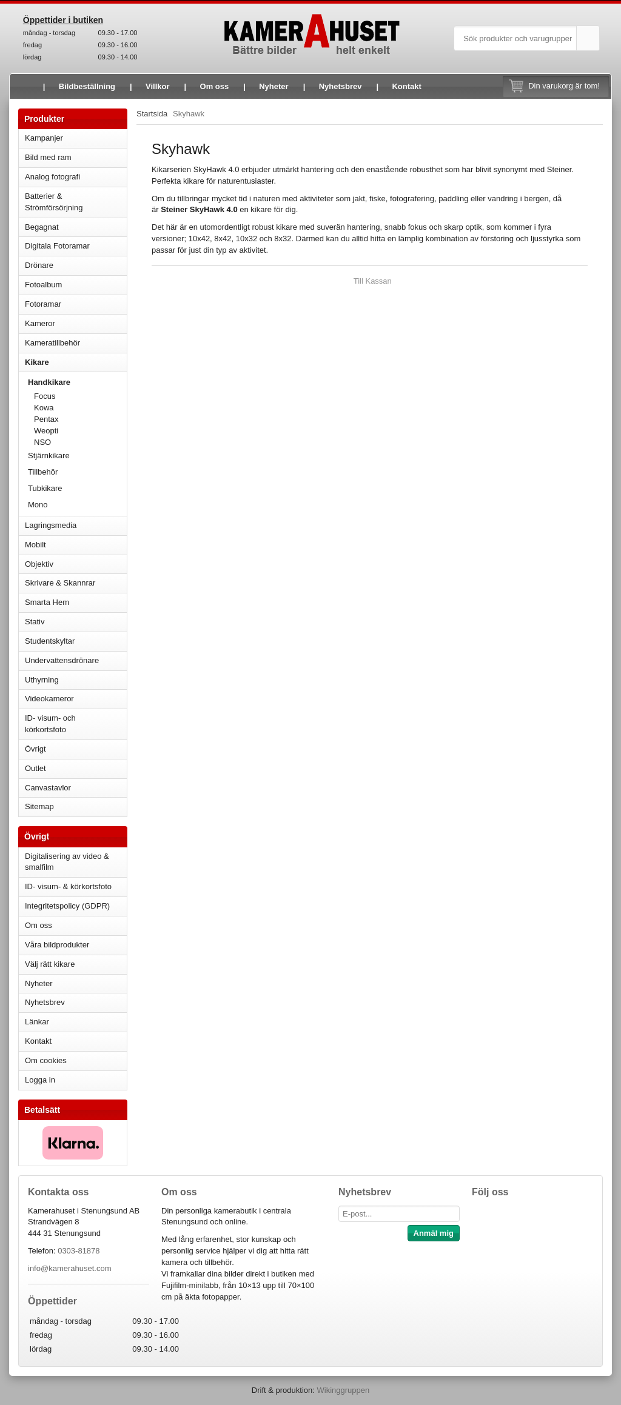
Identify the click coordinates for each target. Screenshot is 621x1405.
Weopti (80, 430)
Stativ (76, 621)
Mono (38, 504)
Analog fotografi (76, 176)
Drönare (76, 265)
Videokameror (76, 698)
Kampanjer (44, 137)
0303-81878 (78, 1250)
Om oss (214, 86)
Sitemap (39, 806)
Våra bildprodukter (57, 944)
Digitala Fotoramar (57, 245)
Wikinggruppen (343, 1390)
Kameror (76, 323)
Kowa (80, 407)
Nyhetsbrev (340, 86)
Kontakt (406, 86)
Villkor (158, 86)
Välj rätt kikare (50, 964)
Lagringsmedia (76, 525)
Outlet (35, 768)
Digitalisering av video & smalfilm (67, 862)
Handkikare (77, 382)
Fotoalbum (76, 284)
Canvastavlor (48, 787)
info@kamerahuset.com (69, 1268)
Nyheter (273, 86)
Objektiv (76, 564)
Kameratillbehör (76, 342)
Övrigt (35, 748)
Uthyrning (42, 679)
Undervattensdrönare (76, 660)
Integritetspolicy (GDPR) (67, 905)
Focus (80, 396)
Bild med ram (76, 157)
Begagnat (76, 227)
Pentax (46, 419)
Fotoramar (76, 304)
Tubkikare (77, 488)
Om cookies (46, 1060)
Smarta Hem (47, 602)
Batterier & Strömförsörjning (76, 202)
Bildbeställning (87, 86)
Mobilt (76, 544)
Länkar (37, 1021)
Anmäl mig (434, 1233)
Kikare (76, 362)
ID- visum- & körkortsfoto (68, 886)
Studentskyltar (50, 641)
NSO (80, 442)
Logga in (40, 1079)
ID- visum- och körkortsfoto (50, 723)
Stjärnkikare (49, 455)
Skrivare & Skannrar (76, 582)
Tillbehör (43, 471)
